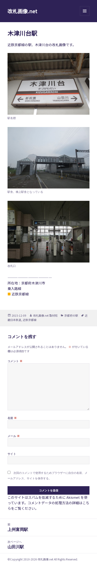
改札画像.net (22, 11)
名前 (12, 418)
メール (14, 436)
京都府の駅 (71, 315)
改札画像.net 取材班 (45, 315)
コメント (15, 361)
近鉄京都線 (30, 320)
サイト (12, 454)
